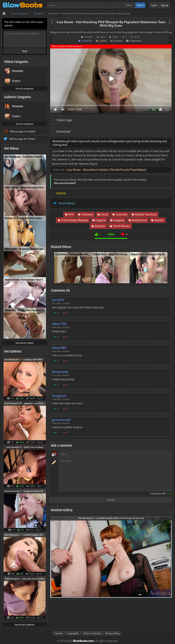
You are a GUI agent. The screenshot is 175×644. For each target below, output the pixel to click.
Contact (59, 633)
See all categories (24, 88)
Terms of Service (92, 633)
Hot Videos (11, 148)
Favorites (87, 41)
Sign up (164, 5)
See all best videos (24, 343)
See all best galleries (24, 624)
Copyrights (73, 633)
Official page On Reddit (22, 131)
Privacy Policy (112, 633)
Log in (154, 5)
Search (140, 5)
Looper (102, 41)
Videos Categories (16, 61)
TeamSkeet (66, 203)
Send (24, 51)
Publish (111, 500)
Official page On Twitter (22, 138)
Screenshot (136, 41)
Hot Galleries (12, 351)
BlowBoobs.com (83, 641)
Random (118, 41)
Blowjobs (88, 37)
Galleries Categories (17, 97)
